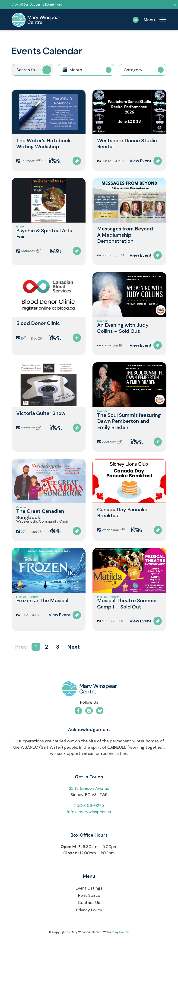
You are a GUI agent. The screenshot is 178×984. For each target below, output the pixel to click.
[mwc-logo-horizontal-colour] (89, 732)
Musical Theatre (27, 637)
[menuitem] (160, 19)
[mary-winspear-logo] (36, 20)
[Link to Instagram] (89, 753)
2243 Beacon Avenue (89, 831)
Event (20, 234)
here (58, 4)
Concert (102, 333)
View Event (55, 163)
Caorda (124, 975)
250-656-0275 (89, 848)
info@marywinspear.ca (89, 855)
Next (73, 689)
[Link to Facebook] (78, 753)
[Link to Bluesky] (99, 753)
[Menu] (160, 19)
